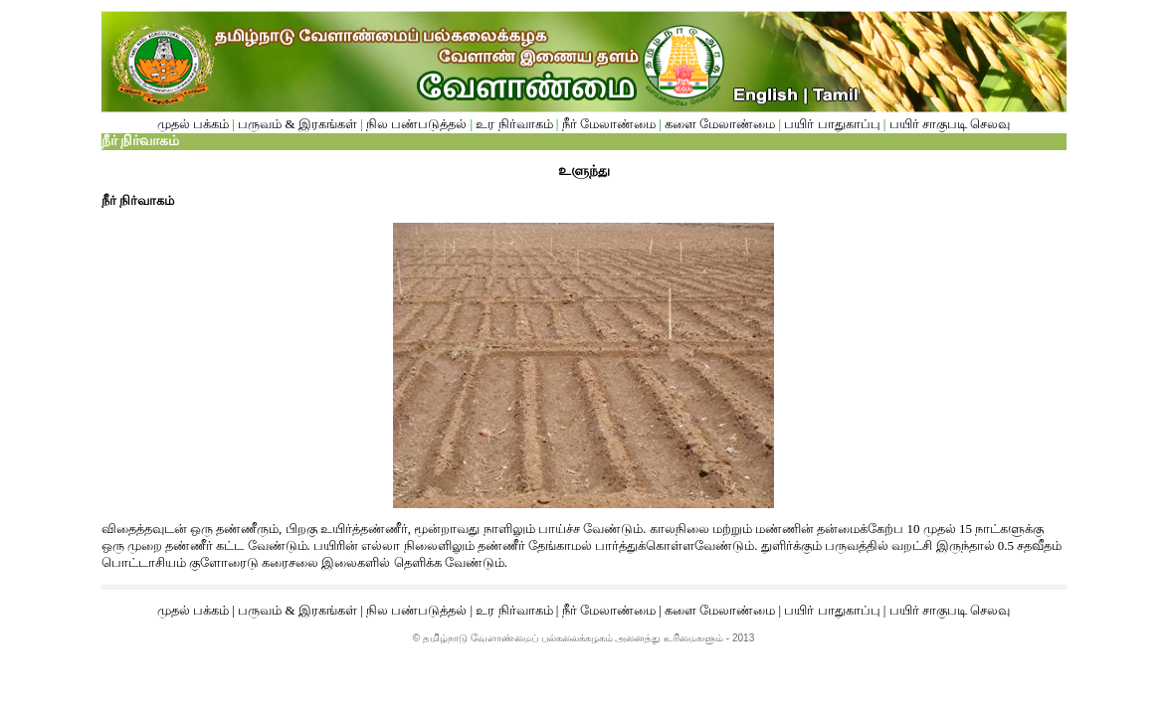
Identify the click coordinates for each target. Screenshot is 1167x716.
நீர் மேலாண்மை (609, 123)
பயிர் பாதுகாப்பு (833, 123)
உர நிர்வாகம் (514, 123)
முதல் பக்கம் (195, 123)
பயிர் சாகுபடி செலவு (950, 123)
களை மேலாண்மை (722, 123)
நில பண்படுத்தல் (416, 123)
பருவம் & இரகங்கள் (297, 123)
